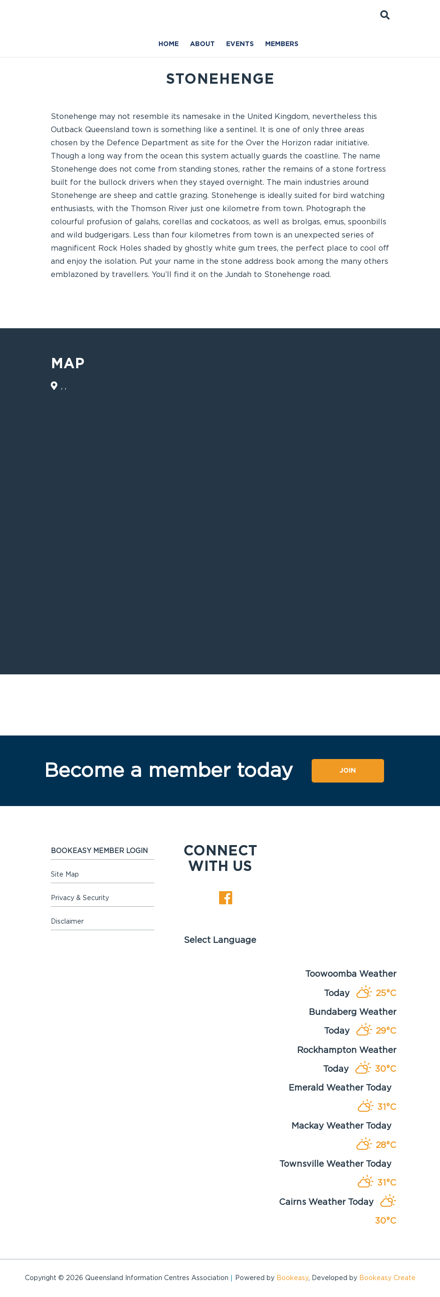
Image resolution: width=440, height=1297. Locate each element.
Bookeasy (292, 1278)
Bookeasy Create (387, 1278)
